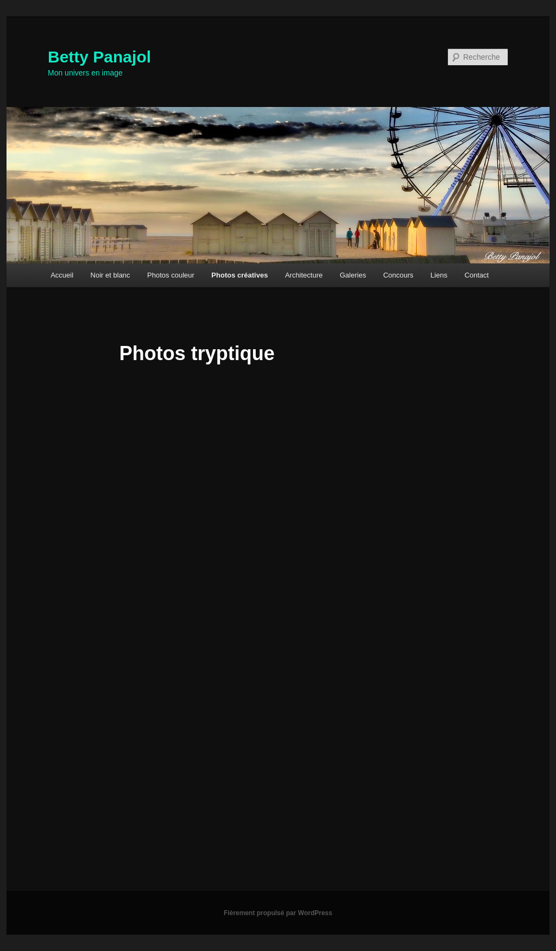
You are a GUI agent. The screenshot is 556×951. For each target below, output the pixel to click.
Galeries (353, 275)
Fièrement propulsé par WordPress (278, 913)
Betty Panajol (99, 57)
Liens (439, 275)
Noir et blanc (110, 275)
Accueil (61, 275)
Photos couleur (170, 275)
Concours (398, 275)
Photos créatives (239, 275)
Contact (476, 275)
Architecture (304, 275)
